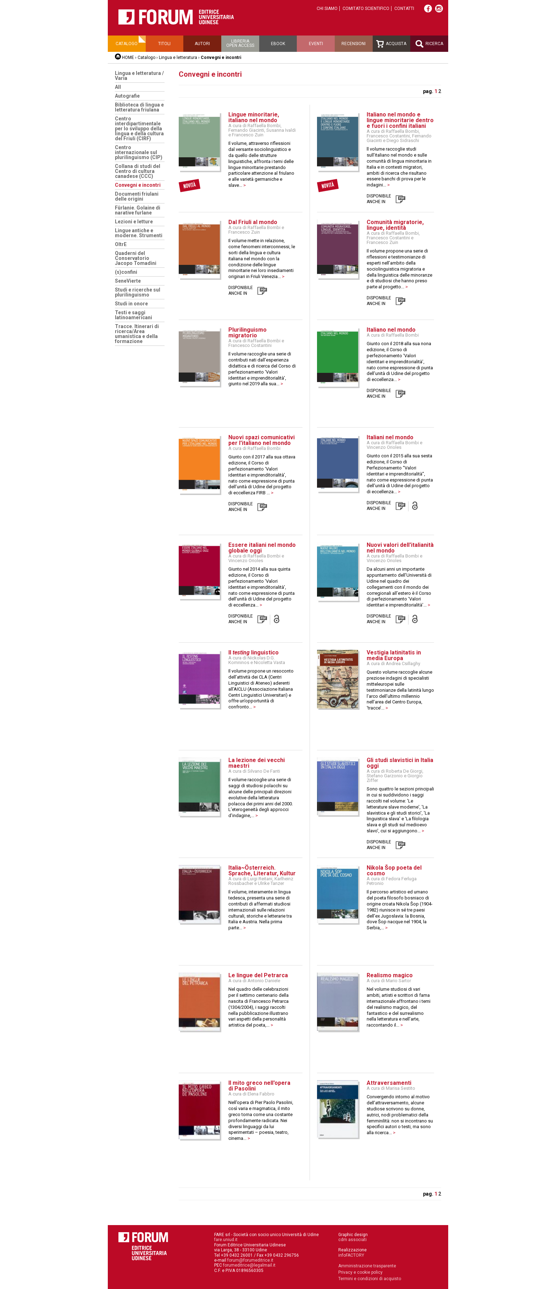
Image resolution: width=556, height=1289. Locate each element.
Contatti (404, 8)
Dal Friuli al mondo (252, 222)
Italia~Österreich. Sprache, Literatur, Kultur (262, 870)
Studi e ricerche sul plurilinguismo (137, 292)
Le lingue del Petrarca (258, 975)
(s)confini (126, 272)
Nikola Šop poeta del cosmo (394, 870)
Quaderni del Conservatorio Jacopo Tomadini (135, 258)
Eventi (316, 43)
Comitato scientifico (366, 8)
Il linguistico (253, 652)
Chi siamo (327, 8)
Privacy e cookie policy (360, 1272)
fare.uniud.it (226, 1239)
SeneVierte (128, 280)
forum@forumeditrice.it (250, 1260)
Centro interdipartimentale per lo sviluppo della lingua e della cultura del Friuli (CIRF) (139, 128)
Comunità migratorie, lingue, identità (395, 225)
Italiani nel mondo (390, 437)
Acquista (391, 44)
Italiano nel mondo (391, 329)
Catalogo (127, 43)
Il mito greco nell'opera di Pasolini (259, 1085)
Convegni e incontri (138, 185)
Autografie (127, 95)
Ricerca (429, 44)
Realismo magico (390, 975)
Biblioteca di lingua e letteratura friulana (139, 107)
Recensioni (353, 43)
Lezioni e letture (134, 221)
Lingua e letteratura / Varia (139, 76)
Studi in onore (131, 303)
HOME (128, 57)
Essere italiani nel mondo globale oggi (262, 548)
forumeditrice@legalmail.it (249, 1265)
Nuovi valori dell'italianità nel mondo (400, 548)
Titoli (164, 43)
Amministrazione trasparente (367, 1265)
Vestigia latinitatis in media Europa (394, 655)
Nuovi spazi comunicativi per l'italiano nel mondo (261, 440)
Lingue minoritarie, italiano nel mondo (253, 117)
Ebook (278, 43)
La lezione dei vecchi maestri (256, 763)
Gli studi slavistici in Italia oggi (400, 763)
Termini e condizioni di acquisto (369, 1278)
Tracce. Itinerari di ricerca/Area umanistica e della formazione (137, 334)
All (118, 87)
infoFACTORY (351, 1255)
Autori (202, 43)
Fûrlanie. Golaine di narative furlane (137, 210)
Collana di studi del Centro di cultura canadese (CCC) (137, 171)
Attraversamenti (389, 1082)
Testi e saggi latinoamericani (133, 315)
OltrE (121, 244)
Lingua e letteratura (178, 57)
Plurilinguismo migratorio (247, 332)
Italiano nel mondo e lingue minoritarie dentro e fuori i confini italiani (400, 120)
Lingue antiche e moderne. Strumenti (138, 233)
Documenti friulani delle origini (137, 196)
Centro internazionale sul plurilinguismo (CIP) (138, 152)
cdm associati (352, 1239)
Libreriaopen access (240, 43)
